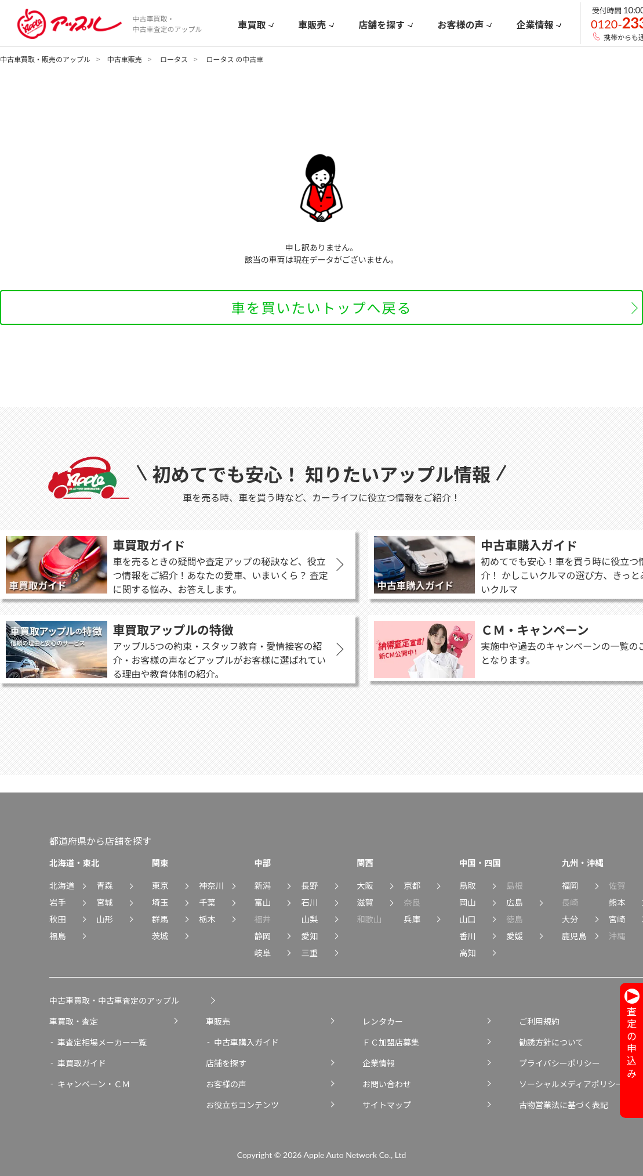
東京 (160, 885)
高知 (467, 952)
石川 (309, 902)
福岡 (570, 885)
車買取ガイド (81, 1063)
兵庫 (412, 919)
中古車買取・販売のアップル (45, 59)
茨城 (160, 935)
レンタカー (382, 1021)
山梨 (309, 919)
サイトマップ (386, 1104)
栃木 (207, 919)
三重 (309, 952)
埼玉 (160, 902)
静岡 (262, 935)
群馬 (160, 919)
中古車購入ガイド (246, 1042)
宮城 (104, 902)
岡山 (467, 902)
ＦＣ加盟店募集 (390, 1042)
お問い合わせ (386, 1084)
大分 (570, 919)
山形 (104, 919)
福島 (57, 935)
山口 (467, 919)
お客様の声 (226, 1084)
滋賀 (365, 902)
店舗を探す (226, 1063)
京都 (412, 885)
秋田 (57, 919)
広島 (514, 902)
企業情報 (378, 1063)
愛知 (309, 935)
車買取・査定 (73, 1021)
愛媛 (514, 935)
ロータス (174, 59)
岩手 (57, 902)
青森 (104, 885)
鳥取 (467, 885)
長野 (309, 885)
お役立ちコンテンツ (242, 1104)
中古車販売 (124, 59)
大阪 (365, 885)
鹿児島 (574, 935)
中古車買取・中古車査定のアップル (114, 1000)
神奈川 (211, 885)
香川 (467, 935)
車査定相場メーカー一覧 (102, 1042)
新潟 (262, 885)
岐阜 (262, 952)
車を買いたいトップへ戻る (321, 307)
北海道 (61, 885)
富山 (262, 902)
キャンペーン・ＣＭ (93, 1084)
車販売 (218, 1021)
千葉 (207, 902)
